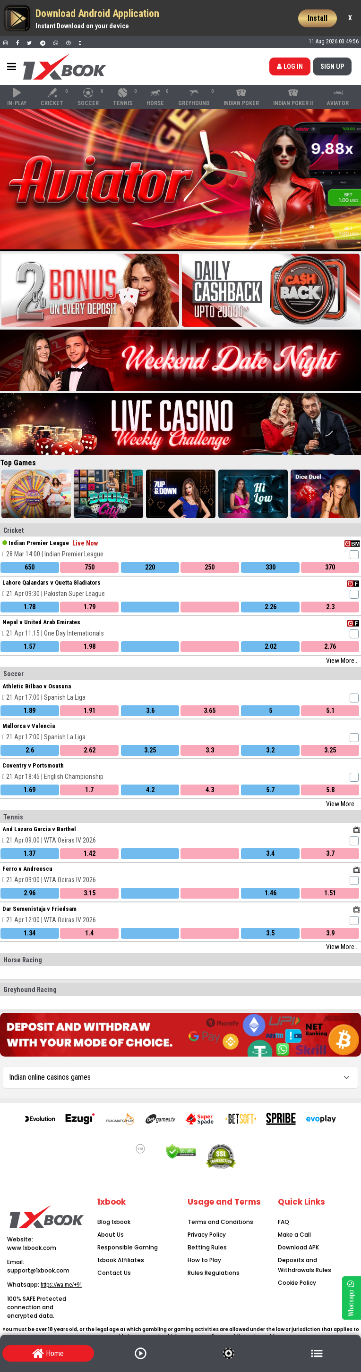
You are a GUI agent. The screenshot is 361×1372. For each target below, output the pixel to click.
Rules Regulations (214, 1273)
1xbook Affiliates (120, 1260)
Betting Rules (207, 1247)
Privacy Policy (207, 1235)
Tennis (125, 97)
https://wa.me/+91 (61, 1284)
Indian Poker (241, 97)
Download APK (298, 1247)
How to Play (204, 1260)
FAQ (283, 1222)
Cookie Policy (297, 1283)
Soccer (90, 97)
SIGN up (332, 66)
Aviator (338, 97)
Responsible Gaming (127, 1247)
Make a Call (294, 1235)
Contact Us (114, 1273)
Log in (290, 66)
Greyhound (196, 97)
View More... (342, 660)
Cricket (55, 97)
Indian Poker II (293, 97)
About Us (110, 1235)
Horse (158, 97)
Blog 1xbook (113, 1222)
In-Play (16, 97)
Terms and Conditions (220, 1222)
